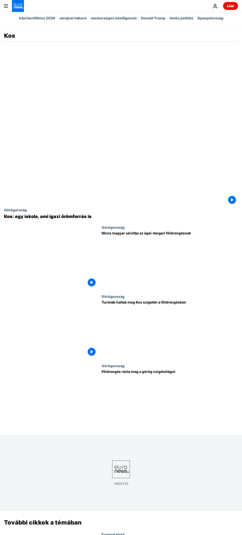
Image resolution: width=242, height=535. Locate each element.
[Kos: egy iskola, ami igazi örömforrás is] (121, 216)
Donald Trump (153, 18)
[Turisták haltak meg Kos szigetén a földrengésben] (170, 329)
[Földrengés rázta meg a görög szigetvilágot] (170, 398)
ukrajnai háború (73, 18)
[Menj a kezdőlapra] (18, 6)
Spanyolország (210, 18)
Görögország (15, 210)
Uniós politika (181, 18)
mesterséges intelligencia (114, 18)
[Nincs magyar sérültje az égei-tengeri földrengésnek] (170, 260)
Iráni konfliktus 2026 (37, 18)
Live (230, 6)
